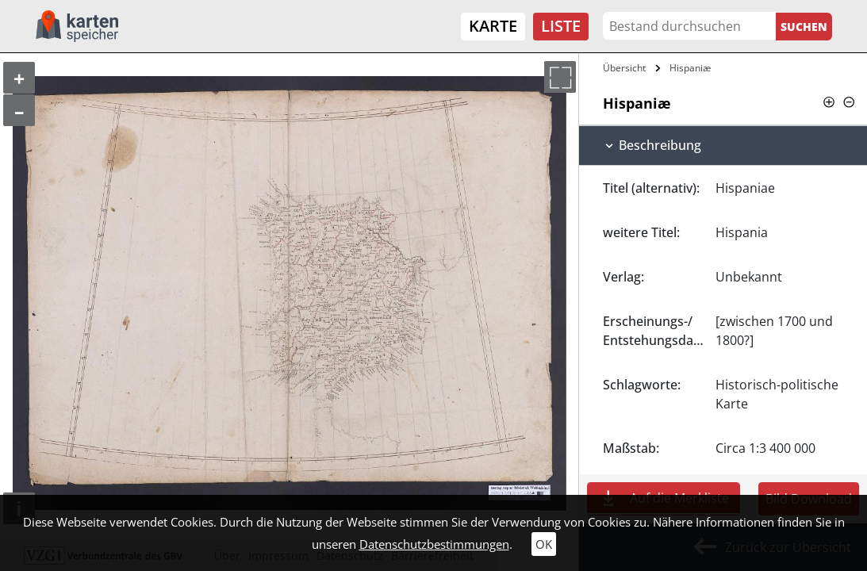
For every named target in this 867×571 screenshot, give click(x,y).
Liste (561, 25)
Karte (493, 25)
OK (543, 544)
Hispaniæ (690, 68)
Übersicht (624, 68)
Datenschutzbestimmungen (434, 544)
